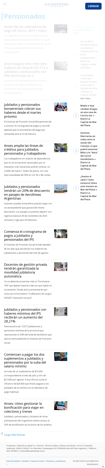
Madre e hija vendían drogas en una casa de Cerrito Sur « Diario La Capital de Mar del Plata (85, 115)
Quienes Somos (37, 461)
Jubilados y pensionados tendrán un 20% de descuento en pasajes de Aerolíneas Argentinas (27, 192)
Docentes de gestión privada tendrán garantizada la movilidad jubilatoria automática (25, 270)
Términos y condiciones (56, 461)
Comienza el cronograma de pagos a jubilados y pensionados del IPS (25, 235)
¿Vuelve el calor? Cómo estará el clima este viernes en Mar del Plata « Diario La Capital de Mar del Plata (85, 188)
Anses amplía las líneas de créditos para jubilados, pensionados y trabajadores (25, 149)
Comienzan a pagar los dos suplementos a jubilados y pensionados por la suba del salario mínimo (25, 360)
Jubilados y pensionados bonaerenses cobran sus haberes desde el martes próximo (22, 110)
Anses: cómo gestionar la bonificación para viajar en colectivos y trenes (24, 407)
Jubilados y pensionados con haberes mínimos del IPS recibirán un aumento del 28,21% (25, 315)
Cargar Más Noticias (14, 434)
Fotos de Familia (13, 461)
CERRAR (93, 6)
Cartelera (25, 461)
